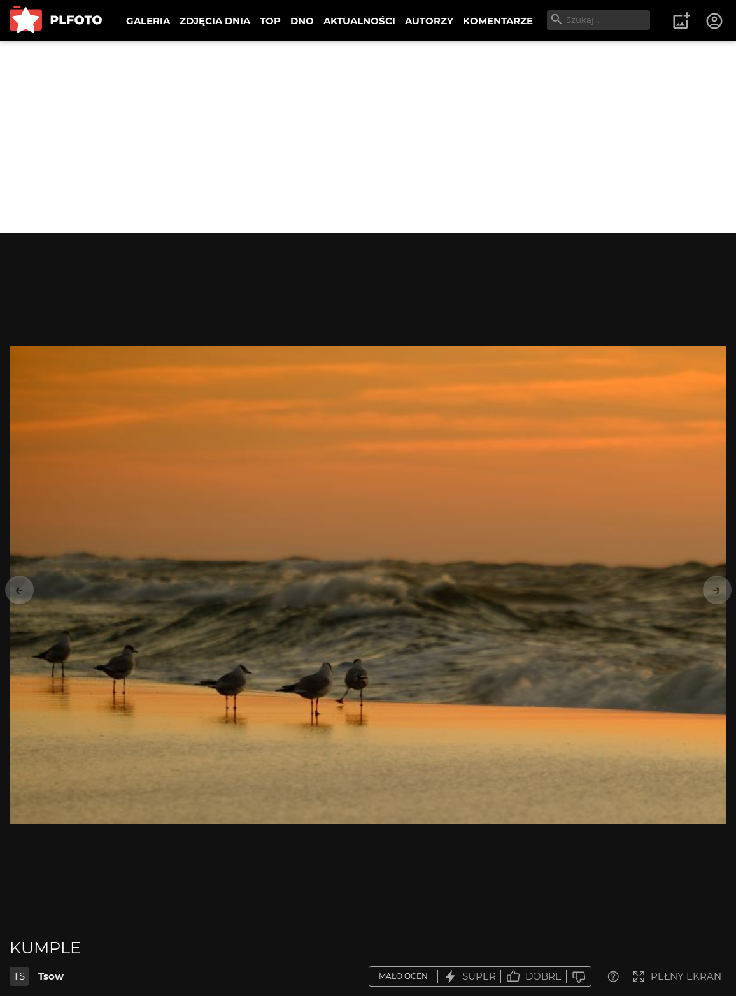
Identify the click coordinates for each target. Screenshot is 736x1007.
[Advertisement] (368, 137)
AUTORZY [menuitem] (429, 21)
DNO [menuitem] (302, 21)
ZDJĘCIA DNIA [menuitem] (215, 21)
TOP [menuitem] (270, 21)
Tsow (51, 976)
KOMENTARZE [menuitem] (498, 21)
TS (19, 976)
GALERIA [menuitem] (148, 21)
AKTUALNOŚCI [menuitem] (359, 21)
